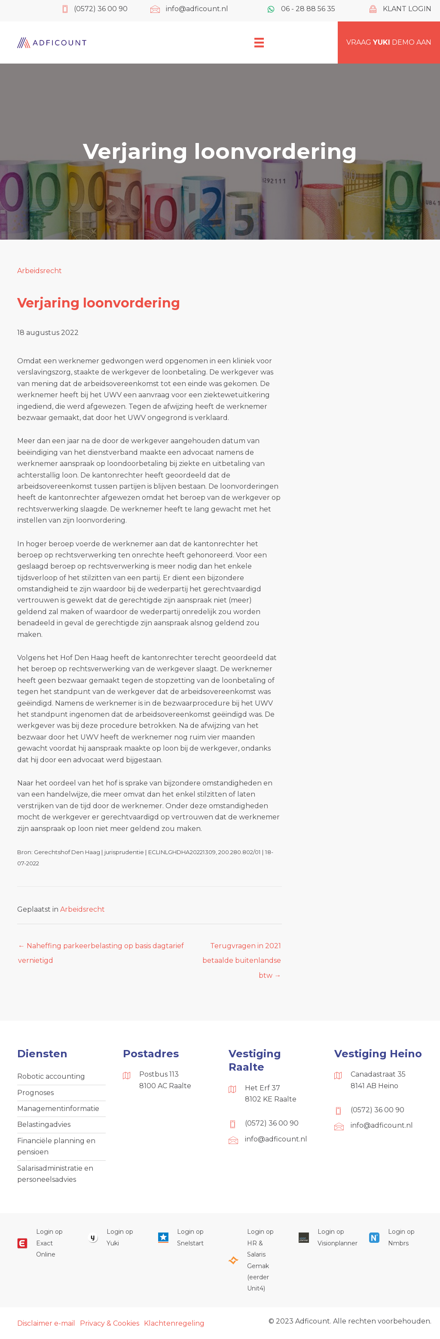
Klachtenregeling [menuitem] (174, 1323)
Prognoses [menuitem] (35, 1093)
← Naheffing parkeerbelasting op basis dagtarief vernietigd (101, 948)
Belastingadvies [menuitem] (43, 1124)
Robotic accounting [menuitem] (51, 1076)
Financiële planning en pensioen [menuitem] (56, 1146)
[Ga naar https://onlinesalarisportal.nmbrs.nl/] (395, 1237)
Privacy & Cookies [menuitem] (109, 1323)
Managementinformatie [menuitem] (58, 1109)
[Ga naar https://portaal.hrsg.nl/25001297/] (254, 1260)
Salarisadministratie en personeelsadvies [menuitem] (55, 1174)
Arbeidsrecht (39, 271)
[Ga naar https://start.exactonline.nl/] (43, 1243)
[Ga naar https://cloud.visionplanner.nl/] (325, 1237)
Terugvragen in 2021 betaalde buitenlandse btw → (241, 948)
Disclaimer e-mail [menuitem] (46, 1323)
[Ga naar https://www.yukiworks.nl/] (114, 1237)
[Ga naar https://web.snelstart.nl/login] (184, 1237)
